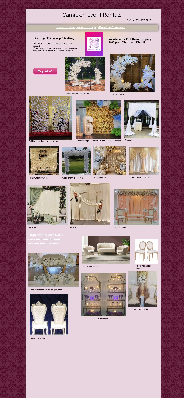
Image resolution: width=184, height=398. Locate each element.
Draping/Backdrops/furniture (104, 27)
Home (59, 27)
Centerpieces (75, 27)
